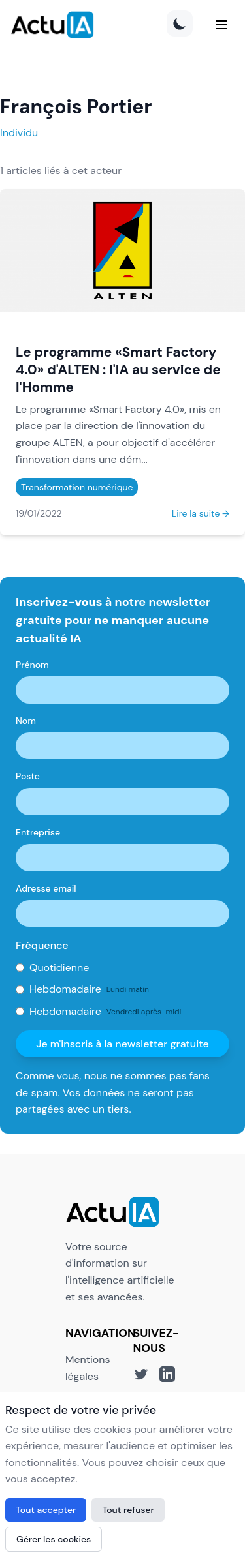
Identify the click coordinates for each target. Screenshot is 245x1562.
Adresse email (46, 888)
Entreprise (38, 832)
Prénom (32, 664)
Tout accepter (46, 1510)
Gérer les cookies (53, 1539)
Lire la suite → (200, 513)
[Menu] (221, 25)
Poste (28, 776)
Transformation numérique (77, 487)
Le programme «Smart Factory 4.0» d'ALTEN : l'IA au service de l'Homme (118, 369)
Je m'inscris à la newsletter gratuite (122, 1044)
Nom (26, 721)
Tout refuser (128, 1510)
